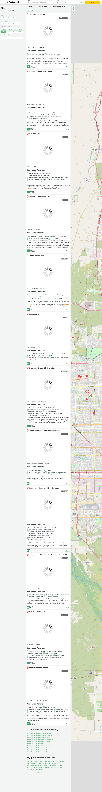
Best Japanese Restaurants (53, 765)
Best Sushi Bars (32, 763)
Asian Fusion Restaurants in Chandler (39, 736)
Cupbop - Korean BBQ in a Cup (40, 71)
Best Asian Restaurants (35, 765)
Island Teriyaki (34, 134)
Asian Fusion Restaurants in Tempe (39, 752)
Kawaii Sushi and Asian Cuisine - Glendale (45, 430)
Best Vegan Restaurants (35, 761)
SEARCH (93, 2)
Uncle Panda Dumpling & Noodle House (44, 488)
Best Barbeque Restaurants (54, 767)
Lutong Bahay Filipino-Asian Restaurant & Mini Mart (49, 555)
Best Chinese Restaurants (47, 763)
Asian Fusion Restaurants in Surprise (39, 750)
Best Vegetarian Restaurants (54, 761)
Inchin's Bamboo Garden (38, 667)
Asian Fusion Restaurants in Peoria (38, 744)
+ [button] (73, 7)
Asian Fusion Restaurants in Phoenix (39, 746)
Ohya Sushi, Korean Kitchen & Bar (42, 368)
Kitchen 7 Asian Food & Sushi (40, 196)
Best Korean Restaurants (35, 767)
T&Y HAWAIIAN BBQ (36, 255)
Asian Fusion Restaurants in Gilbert (39, 738)
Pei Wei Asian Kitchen (37, 612)
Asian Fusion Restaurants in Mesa (38, 742)
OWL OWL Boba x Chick (38, 14)
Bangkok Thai (34, 314)
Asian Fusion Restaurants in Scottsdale (40, 748)
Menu (67, 67)
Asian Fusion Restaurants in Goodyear (40, 740)
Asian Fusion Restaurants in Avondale (39, 733)
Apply (12, 38)
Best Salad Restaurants (35, 770)
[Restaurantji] (13, 2)
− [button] (73, 10)
